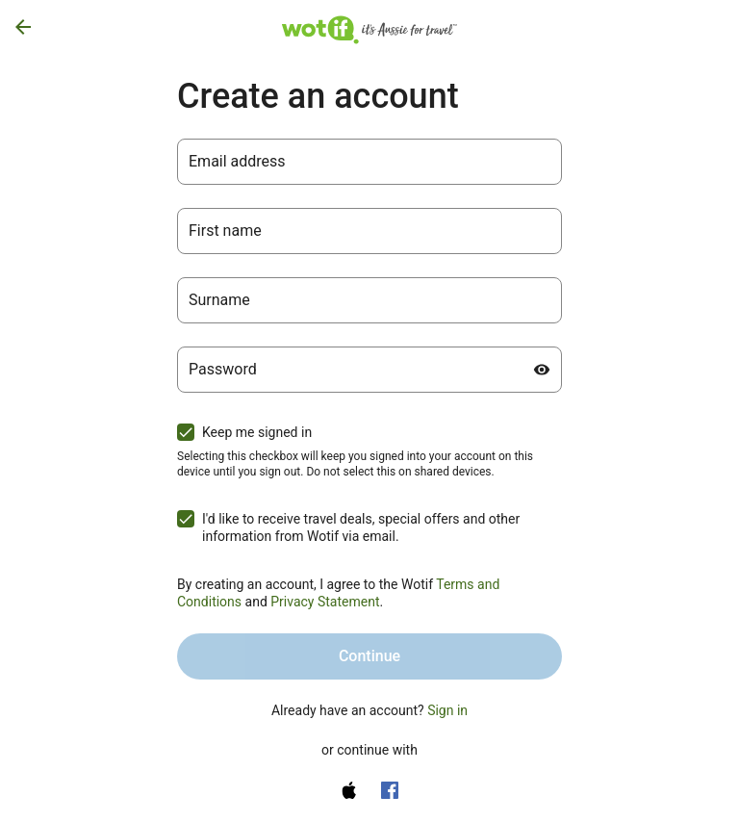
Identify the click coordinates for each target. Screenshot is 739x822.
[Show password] (542, 370)
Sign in (447, 710)
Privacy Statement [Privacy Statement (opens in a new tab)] (324, 601)
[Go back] (23, 27)
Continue (369, 656)
